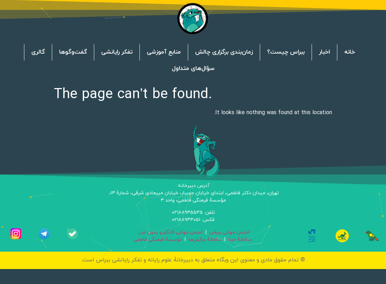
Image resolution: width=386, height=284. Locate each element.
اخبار (324, 52)
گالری (38, 52)
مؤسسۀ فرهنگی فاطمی (157, 239)
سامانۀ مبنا (240, 239)
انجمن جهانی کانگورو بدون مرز (170, 232)
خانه (349, 52)
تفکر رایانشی (116, 52)
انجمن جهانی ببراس (229, 232)
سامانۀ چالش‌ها (205, 239)
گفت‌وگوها (73, 52)
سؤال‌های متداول (193, 69)
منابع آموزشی (164, 52)
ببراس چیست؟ (286, 52)
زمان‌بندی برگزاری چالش (224, 52)
